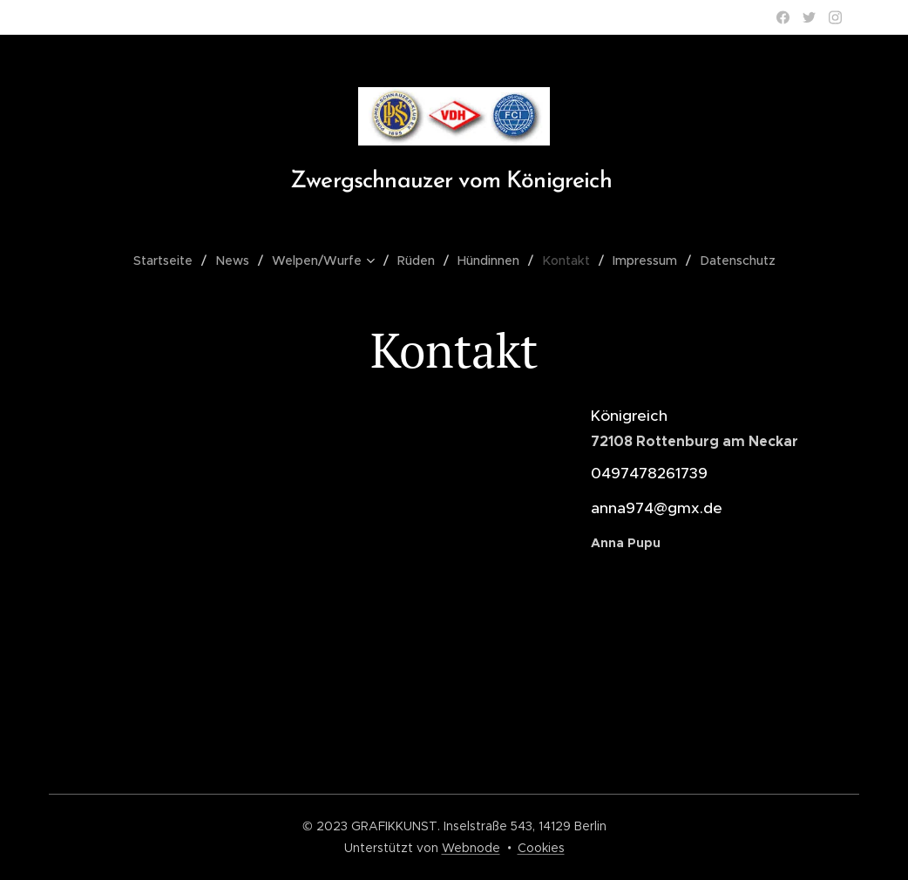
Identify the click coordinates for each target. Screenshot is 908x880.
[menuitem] (172, 260)
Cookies (541, 848)
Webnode (471, 848)
